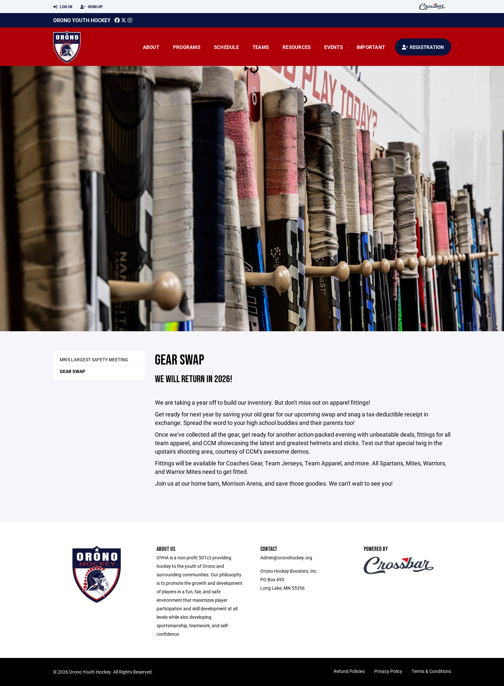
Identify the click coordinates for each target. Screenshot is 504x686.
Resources (297, 47)
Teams (260, 47)
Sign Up (91, 7)
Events (333, 47)
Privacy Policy (388, 671)
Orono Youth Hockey (82, 20)
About (151, 47)
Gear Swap (72, 371)
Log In (62, 7)
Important (371, 47)
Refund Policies (349, 671)
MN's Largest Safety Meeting (94, 359)
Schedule (226, 47)
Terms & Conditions (431, 671)
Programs (186, 47)
